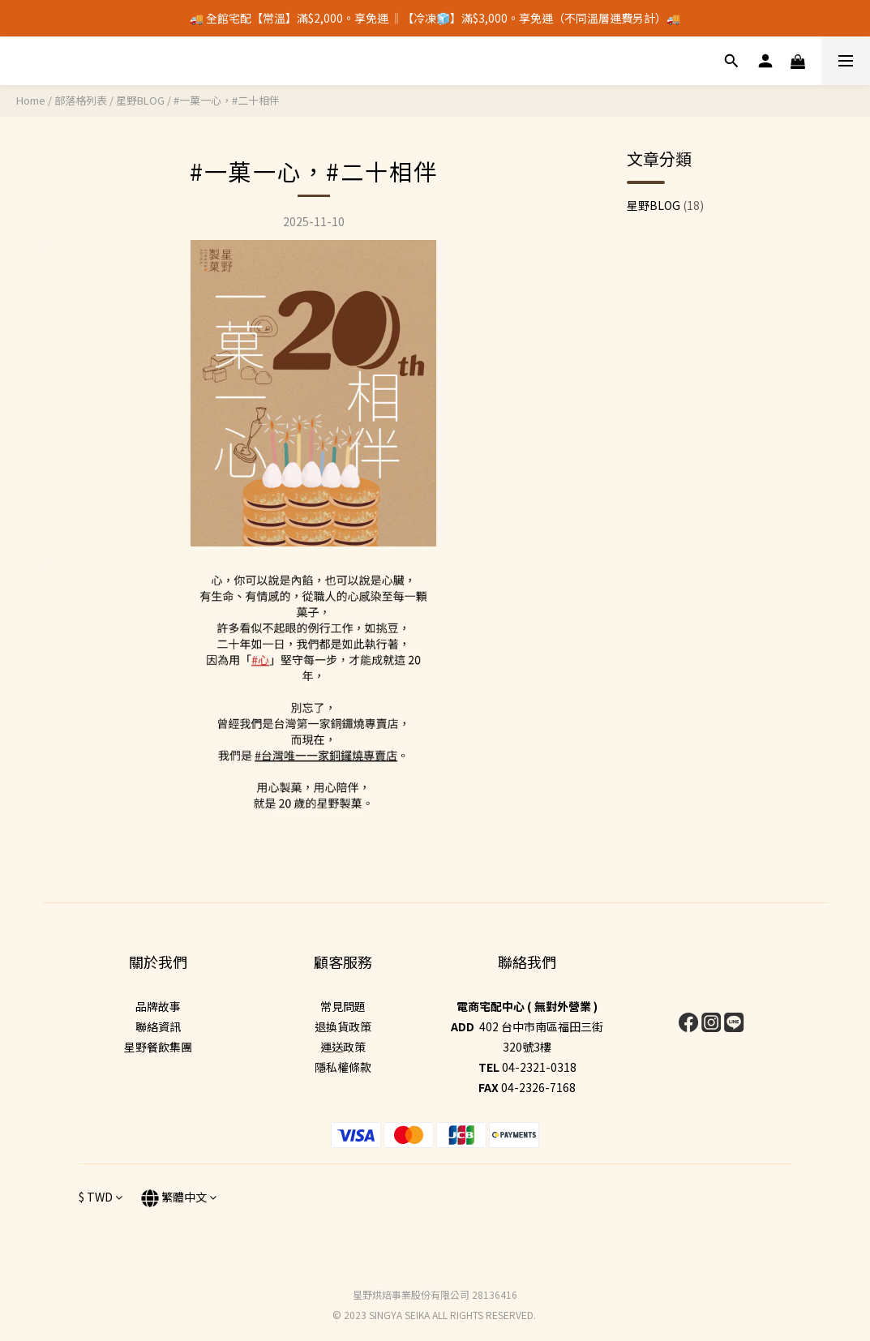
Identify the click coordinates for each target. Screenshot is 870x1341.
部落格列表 (80, 100)
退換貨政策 (343, 1026)
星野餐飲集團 (158, 1047)
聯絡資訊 (158, 1026)
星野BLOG (140, 100)
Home (30, 100)
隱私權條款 (343, 1067)
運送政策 (343, 1047)
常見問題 (343, 1006)
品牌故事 (158, 1006)
